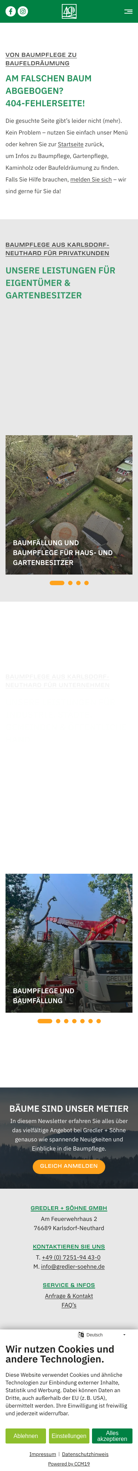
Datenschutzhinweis (85, 1453)
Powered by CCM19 (69, 1463)
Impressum (42, 1453)
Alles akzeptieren (112, 1436)
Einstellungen (69, 1436)
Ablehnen (26, 1436)
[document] (69, 1385)
